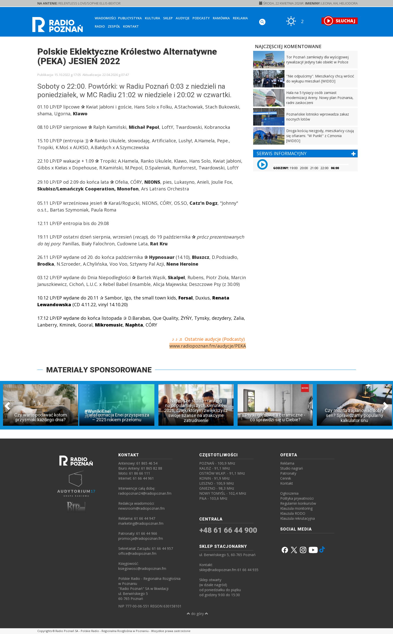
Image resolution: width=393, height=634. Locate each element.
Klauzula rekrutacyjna (297, 518)
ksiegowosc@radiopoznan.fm (142, 568)
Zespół (114, 26)
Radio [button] (100, 26)
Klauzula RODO (292, 513)
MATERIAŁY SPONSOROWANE (99, 370)
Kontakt (131, 26)
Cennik (285, 478)
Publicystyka (130, 18)
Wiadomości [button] (105, 18)
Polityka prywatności (297, 498)
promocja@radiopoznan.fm (140, 538)
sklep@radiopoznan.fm (217, 569)
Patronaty (288, 473)
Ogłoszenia (289, 493)
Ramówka (221, 18)
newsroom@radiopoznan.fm (141, 508)
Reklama (240, 18)
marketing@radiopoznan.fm (140, 523)
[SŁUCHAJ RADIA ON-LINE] (339, 21)
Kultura (152, 18)
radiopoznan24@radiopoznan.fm (144, 493)
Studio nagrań (291, 468)
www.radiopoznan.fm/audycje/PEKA (207, 346)
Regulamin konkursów (298, 503)
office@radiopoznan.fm (137, 553)
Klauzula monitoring (296, 508)
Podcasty (201, 18)
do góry (197, 613)
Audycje (182, 18)
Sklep (168, 18)
